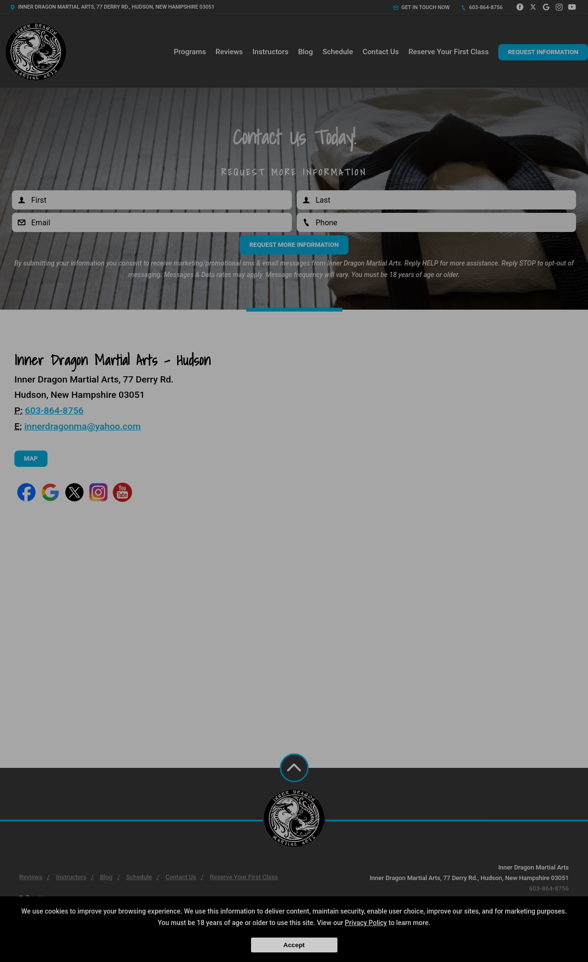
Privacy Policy (366, 923)
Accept (293, 945)
